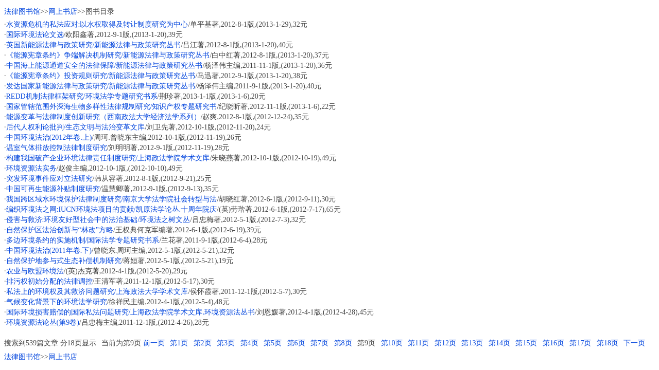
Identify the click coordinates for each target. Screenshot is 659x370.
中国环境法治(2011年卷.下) (49, 250)
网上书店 (62, 11)
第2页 (203, 343)
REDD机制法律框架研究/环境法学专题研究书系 (82, 96)
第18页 (607, 343)
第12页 (445, 343)
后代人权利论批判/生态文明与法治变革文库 (75, 127)
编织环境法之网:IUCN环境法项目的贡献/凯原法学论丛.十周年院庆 (111, 209)
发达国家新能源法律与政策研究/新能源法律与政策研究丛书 (101, 86)
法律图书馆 (22, 11)
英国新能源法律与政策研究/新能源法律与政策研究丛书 (93, 45)
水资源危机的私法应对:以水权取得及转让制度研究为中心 (97, 24)
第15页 (526, 343)
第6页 (296, 343)
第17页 (580, 343)
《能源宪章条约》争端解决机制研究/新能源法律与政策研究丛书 (108, 55)
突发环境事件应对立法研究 (49, 178)
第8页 (343, 343)
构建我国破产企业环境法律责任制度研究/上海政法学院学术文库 (108, 158)
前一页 (154, 343)
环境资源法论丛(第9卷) (42, 322)
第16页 (553, 343)
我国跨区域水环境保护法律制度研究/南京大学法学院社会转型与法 (111, 199)
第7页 (319, 343)
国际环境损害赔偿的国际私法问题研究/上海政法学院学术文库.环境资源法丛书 (130, 312)
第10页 (392, 343)
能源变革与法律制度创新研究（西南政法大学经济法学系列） (103, 117)
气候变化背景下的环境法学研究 (56, 302)
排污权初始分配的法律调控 (49, 281)
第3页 (226, 343)
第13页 (472, 343)
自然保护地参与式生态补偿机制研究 (64, 261)
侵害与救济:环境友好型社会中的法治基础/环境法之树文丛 (98, 220)
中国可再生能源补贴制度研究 (53, 189)
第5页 (273, 343)
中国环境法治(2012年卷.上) (49, 137)
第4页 (249, 343)
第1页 (179, 343)
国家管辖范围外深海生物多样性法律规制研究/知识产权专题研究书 (111, 106)
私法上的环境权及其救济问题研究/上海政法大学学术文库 (97, 291)
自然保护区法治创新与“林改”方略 (59, 230)
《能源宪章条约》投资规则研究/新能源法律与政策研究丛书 (101, 76)
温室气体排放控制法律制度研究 (56, 148)
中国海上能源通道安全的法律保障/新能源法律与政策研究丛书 (104, 65)
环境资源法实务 (31, 168)
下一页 (634, 343)
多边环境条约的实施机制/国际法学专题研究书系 (83, 240)
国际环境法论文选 (35, 35)
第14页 (499, 343)
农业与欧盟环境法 (35, 271)
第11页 (418, 343)
